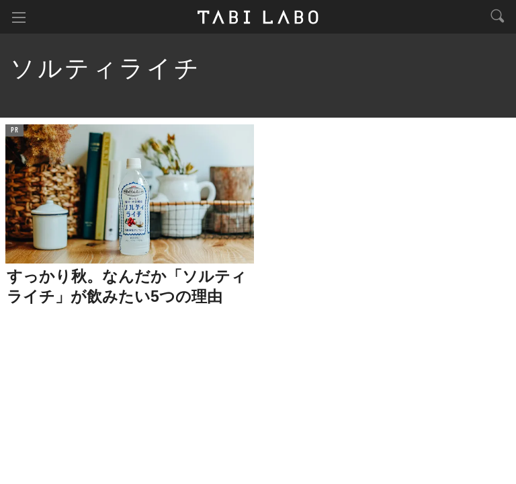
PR (14, 130)
